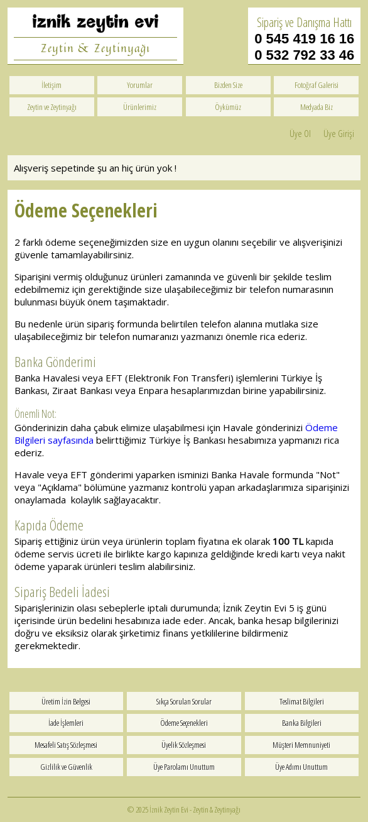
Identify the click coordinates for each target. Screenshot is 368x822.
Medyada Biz (316, 106)
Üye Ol (300, 133)
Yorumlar (140, 84)
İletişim (51, 84)
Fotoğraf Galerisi (316, 84)
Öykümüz (228, 106)
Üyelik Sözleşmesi (183, 744)
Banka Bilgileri (302, 722)
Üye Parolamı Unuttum (184, 766)
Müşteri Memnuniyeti (301, 744)
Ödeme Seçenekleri (184, 722)
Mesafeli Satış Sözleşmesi (66, 744)
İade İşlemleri (66, 722)
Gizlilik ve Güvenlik (66, 766)
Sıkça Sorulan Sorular (184, 701)
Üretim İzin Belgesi (65, 701)
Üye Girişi (338, 133)
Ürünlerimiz (139, 106)
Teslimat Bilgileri (301, 701)
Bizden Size (228, 84)
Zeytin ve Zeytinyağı (52, 106)
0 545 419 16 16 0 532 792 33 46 (304, 47)
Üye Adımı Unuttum (301, 766)
